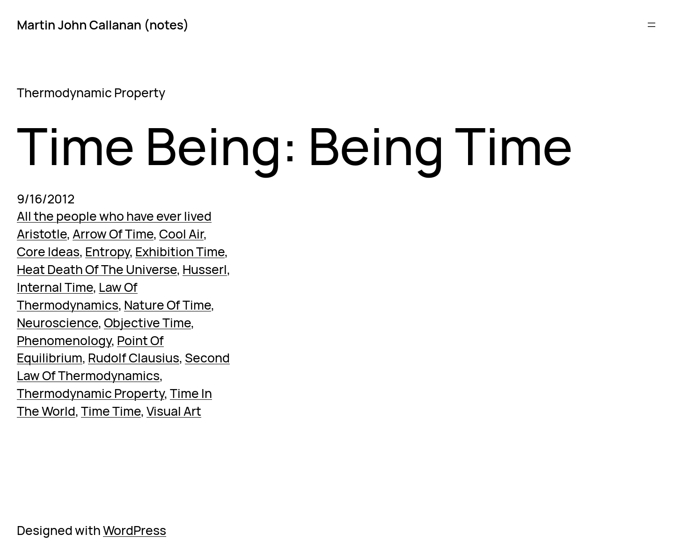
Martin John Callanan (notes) (103, 24)
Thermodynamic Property (90, 393)
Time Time (111, 411)
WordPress (134, 530)
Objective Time (147, 322)
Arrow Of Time (113, 233)
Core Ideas (48, 251)
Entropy (107, 251)
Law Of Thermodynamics (77, 296)
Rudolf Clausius (133, 357)
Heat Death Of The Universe (97, 269)
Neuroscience (57, 322)
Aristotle (42, 233)
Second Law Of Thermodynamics (123, 366)
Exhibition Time (180, 251)
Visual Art (174, 411)
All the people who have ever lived (114, 216)
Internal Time (55, 287)
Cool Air (181, 233)
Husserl (205, 269)
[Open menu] (651, 24)
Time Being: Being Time (295, 145)
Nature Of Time (167, 304)
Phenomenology (64, 340)
